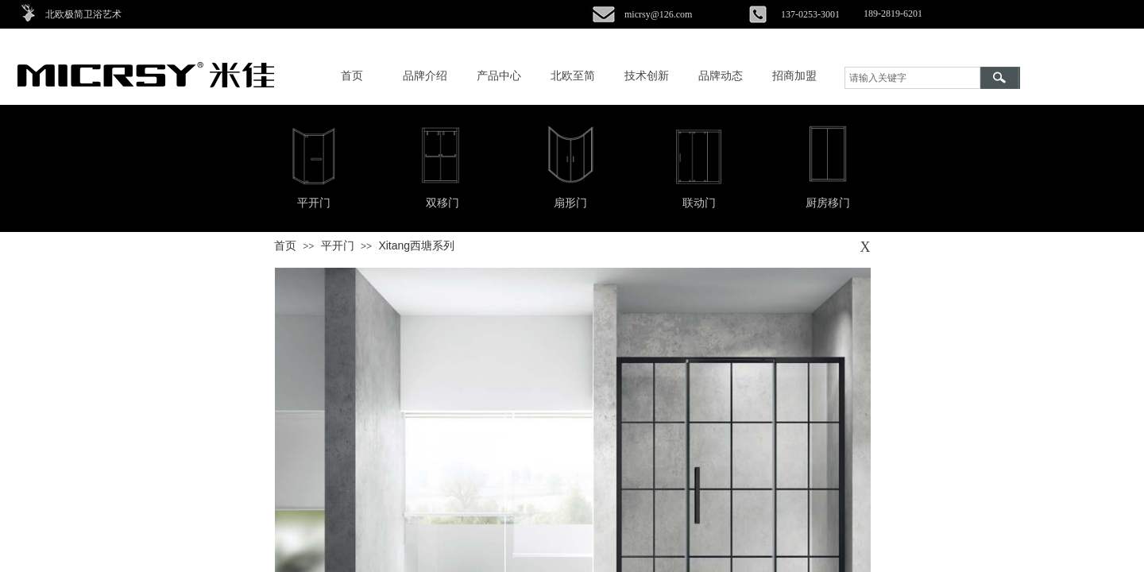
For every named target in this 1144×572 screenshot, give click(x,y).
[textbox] (912, 78)
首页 (285, 245)
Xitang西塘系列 (416, 245)
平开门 (337, 245)
